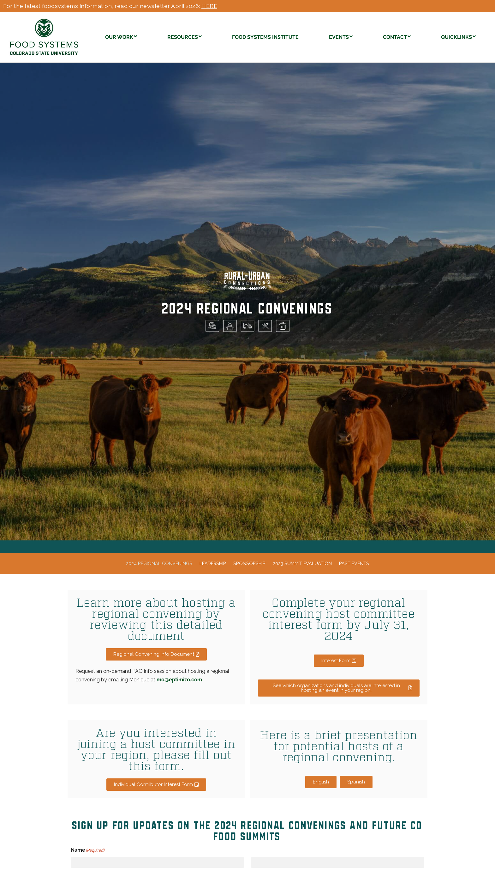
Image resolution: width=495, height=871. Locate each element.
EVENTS (341, 36)
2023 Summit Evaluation (302, 563)
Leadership (213, 563)
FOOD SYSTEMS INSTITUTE (265, 37)
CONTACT (397, 36)
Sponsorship (249, 563)
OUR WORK (121, 36)
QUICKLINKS (458, 36)
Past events (354, 563)
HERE (209, 6)
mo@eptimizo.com (179, 680)
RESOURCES (184, 36)
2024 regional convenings (159, 563)
